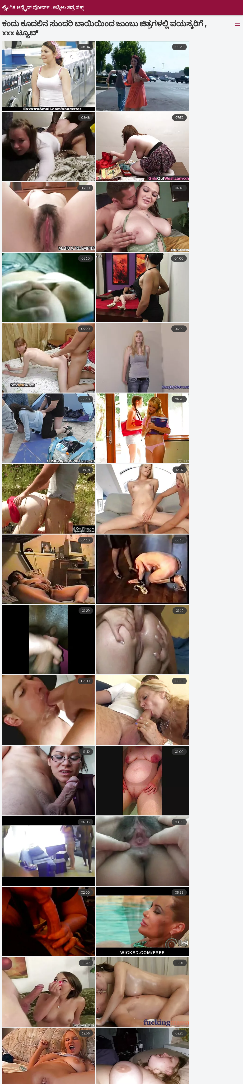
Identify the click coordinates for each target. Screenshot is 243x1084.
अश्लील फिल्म (60, 1066)
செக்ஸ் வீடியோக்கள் (107, 1082)
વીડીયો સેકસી (50, 1076)
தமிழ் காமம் (153, 1066)
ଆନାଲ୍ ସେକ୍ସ (37, 1071)
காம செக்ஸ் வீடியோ (208, 1082)
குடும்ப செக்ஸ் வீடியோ (157, 1082)
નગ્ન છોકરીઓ (178, 1076)
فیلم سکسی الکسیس (77, 1071)
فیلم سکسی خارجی (193, 1066)
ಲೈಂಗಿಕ (21, 1076)
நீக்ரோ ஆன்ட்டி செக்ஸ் (56, 1082)
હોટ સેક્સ (146, 1076)
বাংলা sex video (96, 1066)
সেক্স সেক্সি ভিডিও (215, 1076)
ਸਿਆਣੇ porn (117, 1076)
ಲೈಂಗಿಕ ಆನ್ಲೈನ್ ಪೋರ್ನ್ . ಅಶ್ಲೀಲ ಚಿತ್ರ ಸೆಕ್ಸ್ (43, 7)
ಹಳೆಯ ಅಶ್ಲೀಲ (227, 1071)
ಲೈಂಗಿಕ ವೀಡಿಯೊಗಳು (21, 1066)
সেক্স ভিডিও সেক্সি (153, 1071)
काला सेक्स (16, 1082)
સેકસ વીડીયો (84, 1076)
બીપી (126, 1066)
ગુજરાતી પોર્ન (116, 1071)
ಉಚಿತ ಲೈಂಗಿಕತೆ (192, 1071)
